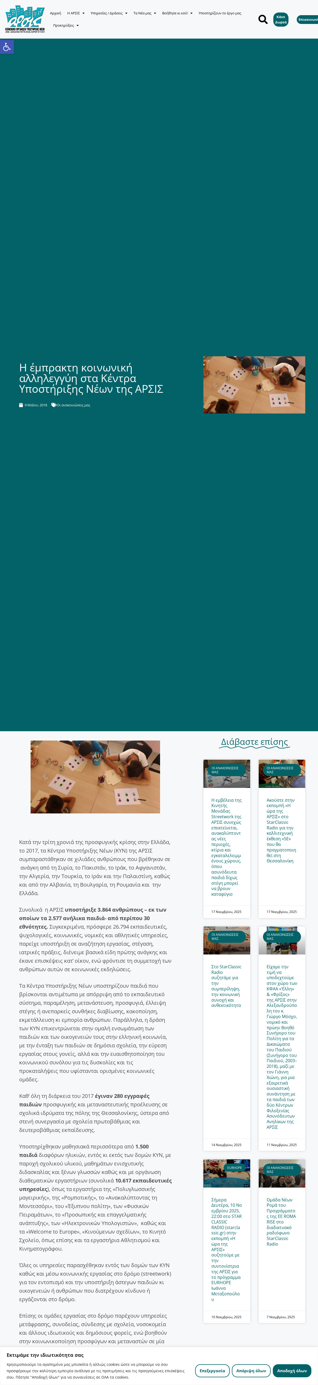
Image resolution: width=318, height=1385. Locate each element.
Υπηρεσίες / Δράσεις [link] (109, 13)
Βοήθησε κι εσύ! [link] (177, 13)
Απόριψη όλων (251, 1370)
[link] (7, 47)
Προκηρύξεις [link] (66, 25)
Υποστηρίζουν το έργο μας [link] (220, 13)
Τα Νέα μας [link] (144, 13)
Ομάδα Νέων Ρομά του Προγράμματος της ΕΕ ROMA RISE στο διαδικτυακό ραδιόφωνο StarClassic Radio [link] (281, 1222)
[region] (159, 1366)
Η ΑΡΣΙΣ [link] (76, 13)
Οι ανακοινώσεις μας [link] (73, 405)
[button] (263, 19)
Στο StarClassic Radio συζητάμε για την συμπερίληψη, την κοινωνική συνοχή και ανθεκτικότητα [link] (226, 986)
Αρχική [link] (55, 13)
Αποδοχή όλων (292, 1370)
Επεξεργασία (212, 1370)
